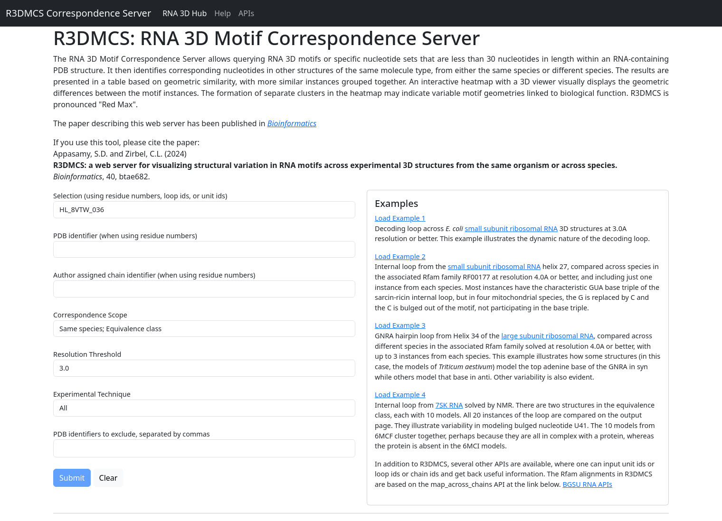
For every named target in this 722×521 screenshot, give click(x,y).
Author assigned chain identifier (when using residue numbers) (154, 274)
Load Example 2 (400, 256)
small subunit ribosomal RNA (511, 228)
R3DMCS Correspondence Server (78, 13)
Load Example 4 (400, 394)
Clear (108, 478)
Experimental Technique (92, 394)
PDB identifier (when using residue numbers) (125, 235)
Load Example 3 (400, 325)
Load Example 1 (400, 218)
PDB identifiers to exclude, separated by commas (131, 433)
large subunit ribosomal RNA (547, 335)
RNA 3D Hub (184, 13)
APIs (246, 13)
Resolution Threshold (87, 354)
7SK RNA (449, 404)
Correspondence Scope (90, 314)
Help (222, 13)
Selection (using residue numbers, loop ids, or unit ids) (140, 195)
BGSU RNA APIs (587, 484)
